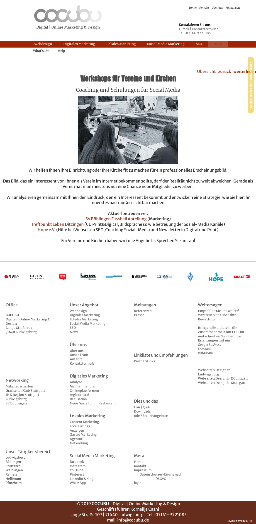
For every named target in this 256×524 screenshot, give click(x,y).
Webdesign (78, 311)
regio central (79, 395)
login (137, 483)
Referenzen (143, 311)
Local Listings (80, 426)
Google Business (209, 345)
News (74, 332)
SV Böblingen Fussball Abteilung (116, 218)
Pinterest (77, 474)
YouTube (76, 470)
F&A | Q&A (142, 407)
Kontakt (140, 466)
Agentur (76, 439)
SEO (73, 328)
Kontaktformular (83, 363)
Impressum (143, 470)
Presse (139, 315)
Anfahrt (76, 359)
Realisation (78, 399)
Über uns (77, 351)
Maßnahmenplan (83, 386)
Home (138, 462)
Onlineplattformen (84, 391)
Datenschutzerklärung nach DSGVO (161, 476)
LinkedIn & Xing (81, 479)
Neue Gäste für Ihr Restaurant (93, 403)
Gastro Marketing (83, 435)
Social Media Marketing (87, 324)
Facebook (77, 462)
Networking (79, 443)
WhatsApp (78, 483)
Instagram (78, 466)
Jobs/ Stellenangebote (151, 416)
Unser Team (79, 355)
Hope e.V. (47, 229)
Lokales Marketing (84, 319)
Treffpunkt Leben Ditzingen (57, 224)
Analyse (76, 382)
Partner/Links (144, 361)
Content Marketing (84, 422)
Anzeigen (77, 430)
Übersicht (206, 71)
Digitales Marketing (85, 315)
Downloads (142, 411)
